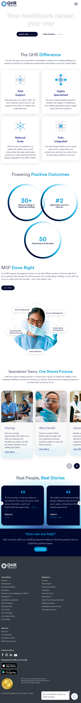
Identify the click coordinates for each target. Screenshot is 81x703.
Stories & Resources (8, 641)
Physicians (5, 590)
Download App (6, 613)
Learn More (7, 288)
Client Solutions (52, 34)
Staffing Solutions (48, 603)
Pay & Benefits (6, 606)
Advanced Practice (8, 587)
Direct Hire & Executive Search (53, 600)
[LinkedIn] (11, 655)
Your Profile (5, 610)
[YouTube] (15, 655)
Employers (46, 577)
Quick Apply (5, 619)
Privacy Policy (22, 693)
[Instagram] (6, 655)
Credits (30, 693)
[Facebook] (2, 655)
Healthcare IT (6, 597)
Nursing (4, 580)
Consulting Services (49, 610)
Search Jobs (27, 34)
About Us (4, 628)
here (38, 682)
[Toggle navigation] (77, 5)
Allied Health (6, 584)
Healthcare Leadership (9, 600)
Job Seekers (6, 577)
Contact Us (40, 549)
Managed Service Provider (51, 606)
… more (32, 507)
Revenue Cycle (47, 593)
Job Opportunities (8, 616)
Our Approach (6, 635)
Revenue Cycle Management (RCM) (14, 593)
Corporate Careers (8, 638)
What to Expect (7, 603)
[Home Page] (8, 4)
